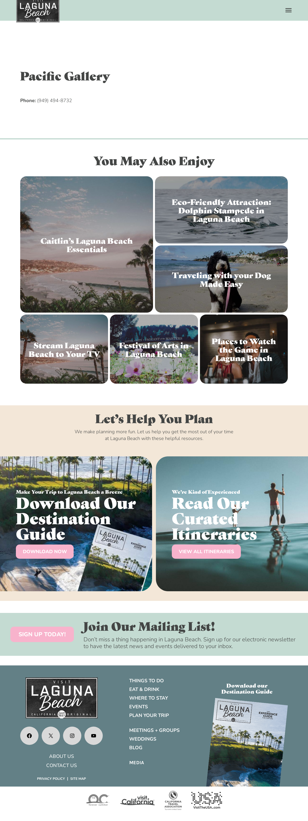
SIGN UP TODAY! (42, 634)
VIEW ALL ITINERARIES (206, 551)
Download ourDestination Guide (247, 688)
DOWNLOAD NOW (45, 551)
